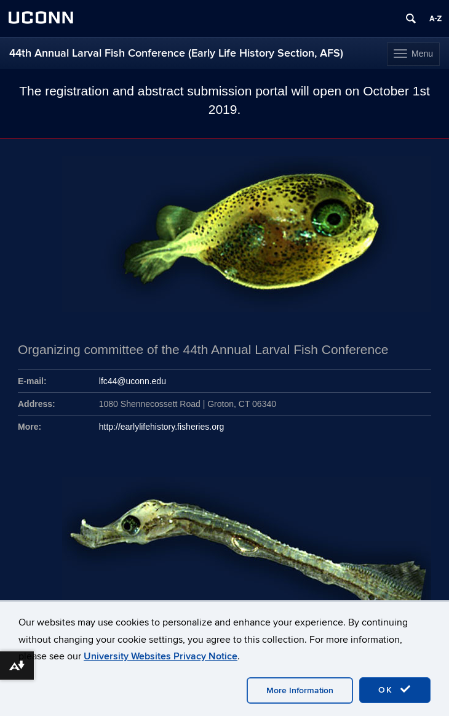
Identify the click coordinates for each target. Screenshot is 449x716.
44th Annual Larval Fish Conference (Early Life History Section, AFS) (176, 53)
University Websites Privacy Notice (160, 656)
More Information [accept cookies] (299, 690)
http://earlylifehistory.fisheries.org (161, 427)
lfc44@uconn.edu (132, 381)
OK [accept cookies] (394, 689)
